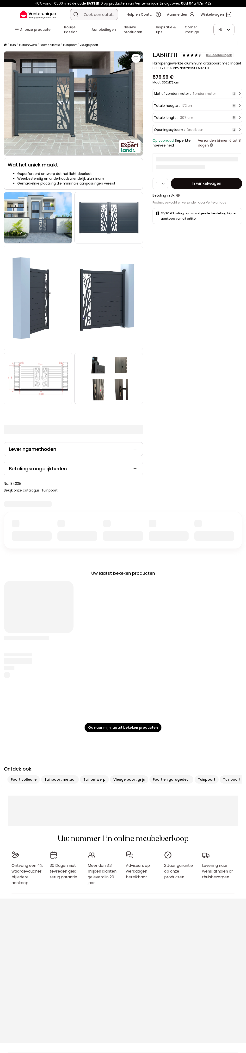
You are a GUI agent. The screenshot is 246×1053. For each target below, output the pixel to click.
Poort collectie (50, 45)
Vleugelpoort (89, 45)
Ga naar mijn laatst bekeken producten (123, 727)
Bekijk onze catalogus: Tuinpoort (31, 490)
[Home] (5, 45)
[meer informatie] (211, 145)
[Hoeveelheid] (160, 183)
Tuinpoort (70, 45)
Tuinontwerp (28, 45)
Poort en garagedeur (171, 779)
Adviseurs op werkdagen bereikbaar (138, 871)
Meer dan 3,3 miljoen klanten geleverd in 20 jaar (102, 874)
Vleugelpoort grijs (129, 779)
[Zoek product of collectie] (76, 14)
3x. (173, 195)
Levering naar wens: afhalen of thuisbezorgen (217, 871)
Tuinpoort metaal (59, 779)
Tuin (13, 45)
